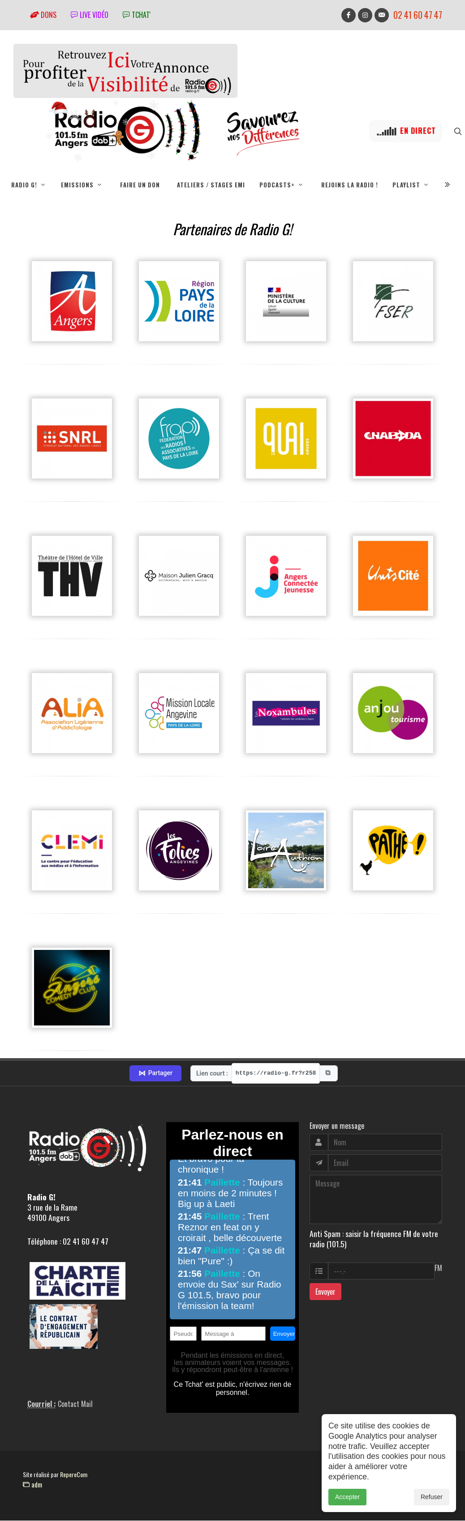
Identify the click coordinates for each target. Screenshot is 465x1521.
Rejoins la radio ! (349, 184)
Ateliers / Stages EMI (211, 184)
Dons (43, 14)
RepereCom (73, 1474)
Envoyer (325, 1292)
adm (32, 1485)
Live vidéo (89, 14)
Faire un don (140, 184)
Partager (155, 1074)
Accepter (347, 1496)
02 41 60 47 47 (417, 14)
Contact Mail (75, 1404)
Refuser (432, 1496)
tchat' (137, 14)
